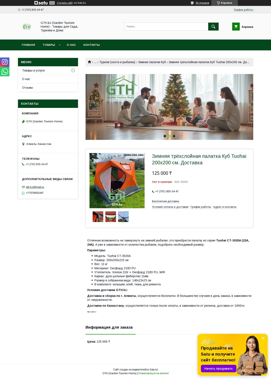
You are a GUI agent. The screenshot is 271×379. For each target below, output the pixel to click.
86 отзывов (202, 2)
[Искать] (213, 27)
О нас (71, 44)
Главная (28, 44)
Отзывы (27, 87)
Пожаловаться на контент (153, 373)
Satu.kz (154, 369)
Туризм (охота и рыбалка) (117, 62)
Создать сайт (65, 2)
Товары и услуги (33, 70)
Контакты (91, 44)
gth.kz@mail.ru (35, 187)
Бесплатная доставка (165, 201)
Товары (49, 44)
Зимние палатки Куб (152, 62)
